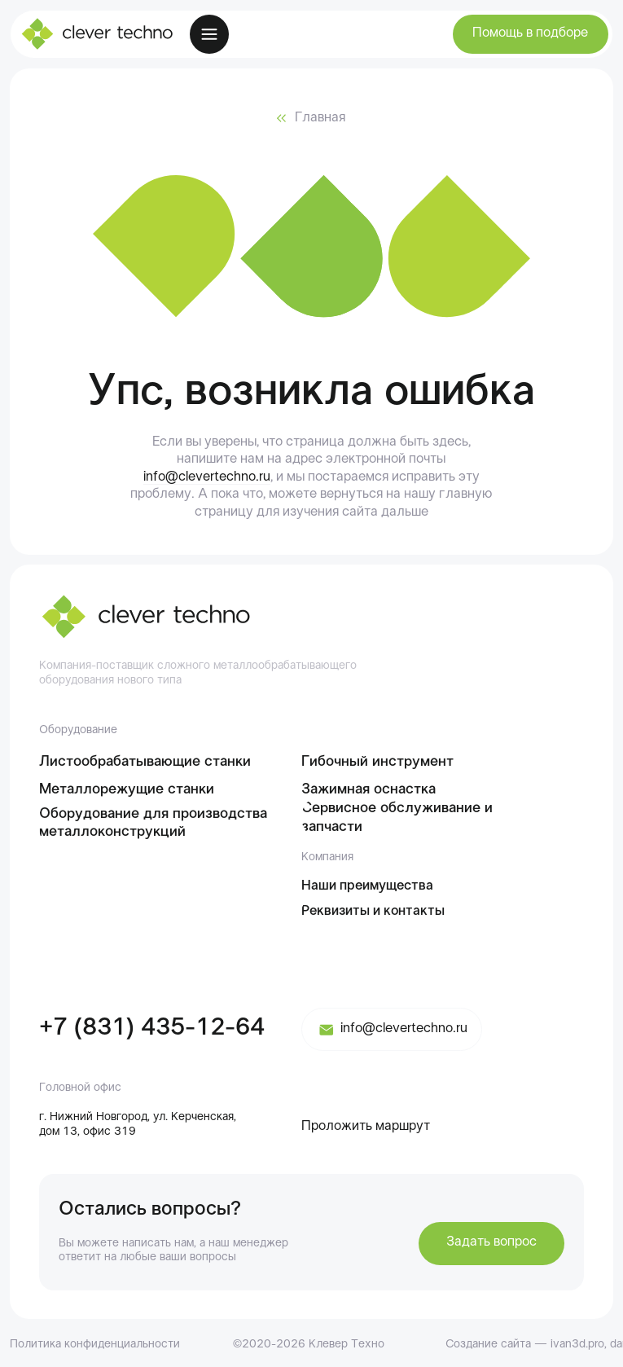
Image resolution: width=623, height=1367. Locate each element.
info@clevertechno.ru (206, 477)
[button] (530, 34)
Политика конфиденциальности (95, 1344)
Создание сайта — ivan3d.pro (524, 1344)
